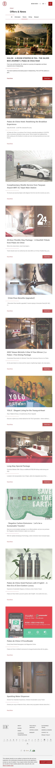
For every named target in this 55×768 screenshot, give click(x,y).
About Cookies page (8, 765)
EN (44, 3)
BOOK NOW (35, 3)
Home (11, 8)
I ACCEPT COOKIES (45, 762)
